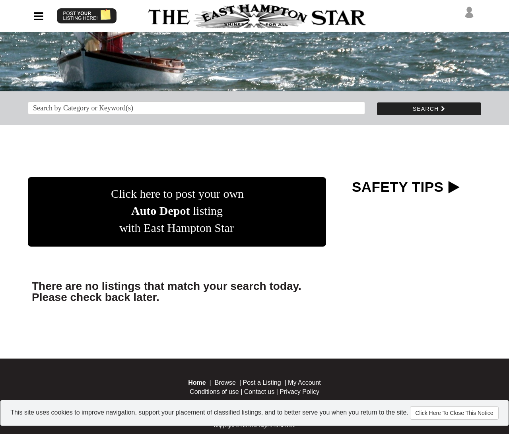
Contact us (259, 391)
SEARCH (429, 109)
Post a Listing (262, 382)
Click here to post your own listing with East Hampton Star (177, 210)
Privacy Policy (299, 391)
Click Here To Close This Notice (454, 413)
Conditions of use (214, 391)
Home (197, 382)
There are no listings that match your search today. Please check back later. (166, 291)
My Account (304, 382)
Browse (225, 382)
